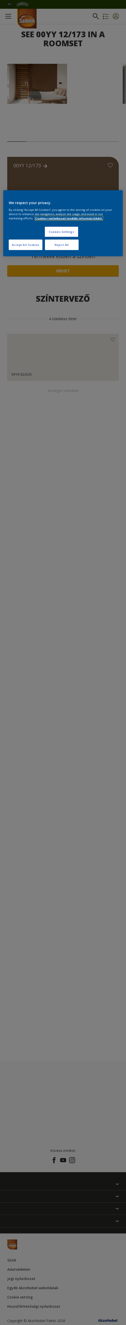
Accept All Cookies (25, 245)
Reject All (62, 245)
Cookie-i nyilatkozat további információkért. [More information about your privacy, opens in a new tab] (69, 218)
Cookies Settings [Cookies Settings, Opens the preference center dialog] (61, 232)
